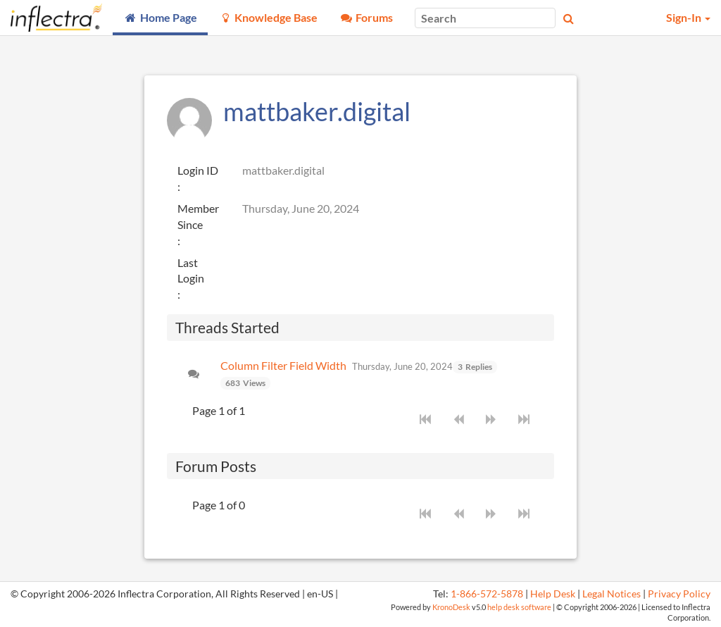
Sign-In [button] (688, 17)
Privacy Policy (679, 594)
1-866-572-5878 (487, 594)
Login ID (197, 170)
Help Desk (552, 594)
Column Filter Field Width (283, 365)
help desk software (519, 607)
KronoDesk (451, 607)
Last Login (190, 270)
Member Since (198, 216)
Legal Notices (611, 594)
